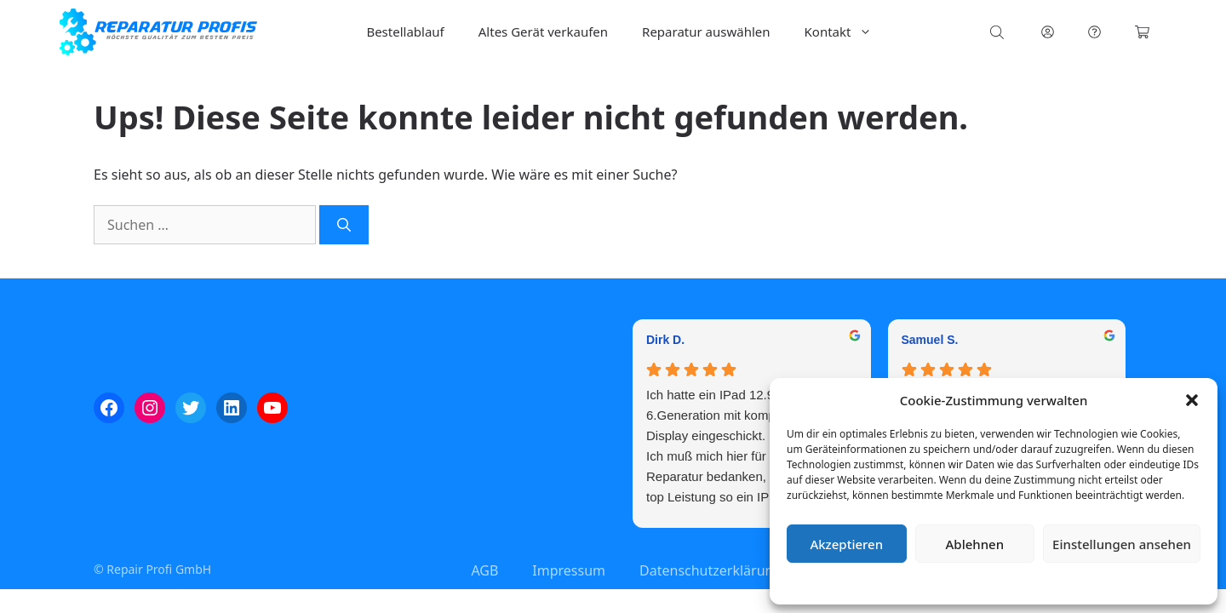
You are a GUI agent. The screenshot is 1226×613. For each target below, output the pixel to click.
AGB (484, 570)
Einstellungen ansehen (1121, 544)
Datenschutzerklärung (1006, 583)
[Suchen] (344, 224)
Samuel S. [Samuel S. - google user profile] (930, 340)
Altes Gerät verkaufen (543, 31)
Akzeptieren (846, 544)
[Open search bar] (998, 32)
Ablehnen (975, 544)
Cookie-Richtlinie (904, 583)
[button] (1191, 400)
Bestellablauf (405, 31)
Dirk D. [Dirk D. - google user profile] (665, 340)
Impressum (1095, 583)
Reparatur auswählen (706, 31)
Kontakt (847, 32)
